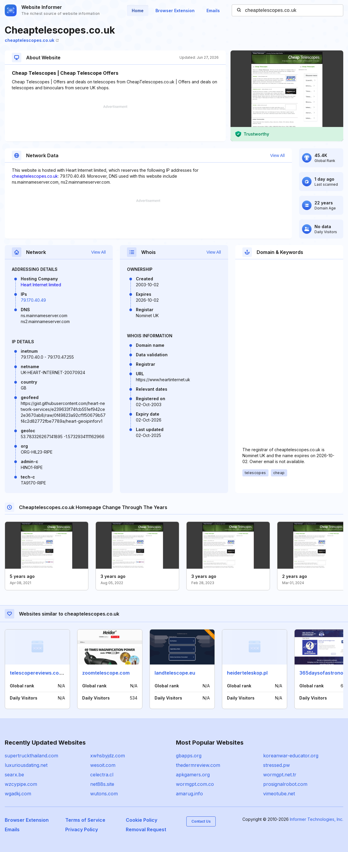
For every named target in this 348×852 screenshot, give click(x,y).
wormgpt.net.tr (279, 775)
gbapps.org (188, 756)
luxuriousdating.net (26, 765)
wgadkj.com (18, 794)
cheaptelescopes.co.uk (32, 40)
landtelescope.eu (175, 673)
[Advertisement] (115, 123)
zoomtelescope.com (106, 673)
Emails (213, 10)
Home (138, 10)
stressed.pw (276, 765)
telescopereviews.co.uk (38, 673)
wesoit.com (102, 765)
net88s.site (102, 784)
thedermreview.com (198, 765)
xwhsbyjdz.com (107, 756)
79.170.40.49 (33, 300)
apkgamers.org (193, 775)
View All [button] (277, 155)
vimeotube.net (279, 794)
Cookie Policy (141, 820)
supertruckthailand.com (31, 756)
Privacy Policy (81, 829)
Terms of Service (85, 820)
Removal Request (146, 829)
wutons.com (104, 794)
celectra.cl (101, 775)
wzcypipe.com (21, 784)
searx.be (14, 775)
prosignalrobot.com (285, 784)
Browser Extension (175, 10)
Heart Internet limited (41, 284)
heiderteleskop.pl (247, 673)
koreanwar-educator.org (290, 756)
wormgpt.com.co (195, 784)
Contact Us (201, 821)
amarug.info (189, 794)
